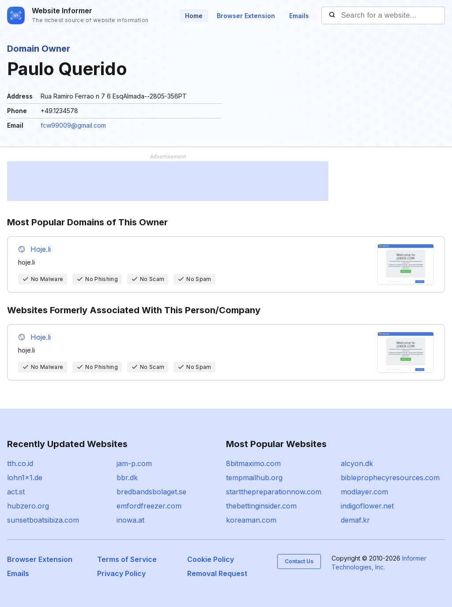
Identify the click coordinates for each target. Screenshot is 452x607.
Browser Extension (246, 15)
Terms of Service (127, 559)
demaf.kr (355, 520)
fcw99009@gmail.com (73, 125)
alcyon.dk (357, 463)
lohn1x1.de (24, 477)
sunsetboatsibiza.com (43, 520)
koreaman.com (251, 520)
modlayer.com (364, 491)
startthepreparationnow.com (273, 491)
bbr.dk (127, 477)
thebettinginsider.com (261, 505)
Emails (299, 15)
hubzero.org (28, 505)
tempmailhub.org (254, 477)
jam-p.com (134, 463)
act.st (16, 491)
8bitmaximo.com (253, 463)
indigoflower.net (367, 505)
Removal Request (217, 573)
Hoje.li (40, 249)
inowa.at (130, 520)
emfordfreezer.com (149, 505)
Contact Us (299, 561)
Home (194, 15)
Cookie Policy (210, 559)
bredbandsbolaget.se (151, 491)
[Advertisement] (167, 181)
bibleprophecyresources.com (390, 477)
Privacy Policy (121, 573)
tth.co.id (20, 463)
